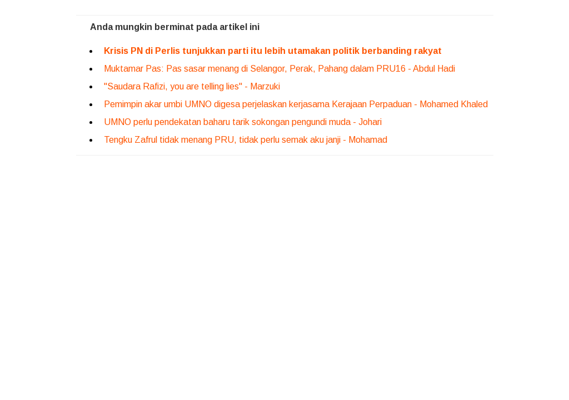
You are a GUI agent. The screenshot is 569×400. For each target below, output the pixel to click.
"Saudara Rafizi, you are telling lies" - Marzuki (192, 86)
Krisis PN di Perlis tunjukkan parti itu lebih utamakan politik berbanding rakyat (273, 51)
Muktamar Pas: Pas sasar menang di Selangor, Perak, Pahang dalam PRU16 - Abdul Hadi (280, 68)
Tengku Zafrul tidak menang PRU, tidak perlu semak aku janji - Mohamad (245, 139)
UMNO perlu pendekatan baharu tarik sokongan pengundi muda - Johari (243, 122)
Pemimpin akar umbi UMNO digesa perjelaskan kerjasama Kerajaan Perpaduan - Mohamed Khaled (296, 104)
